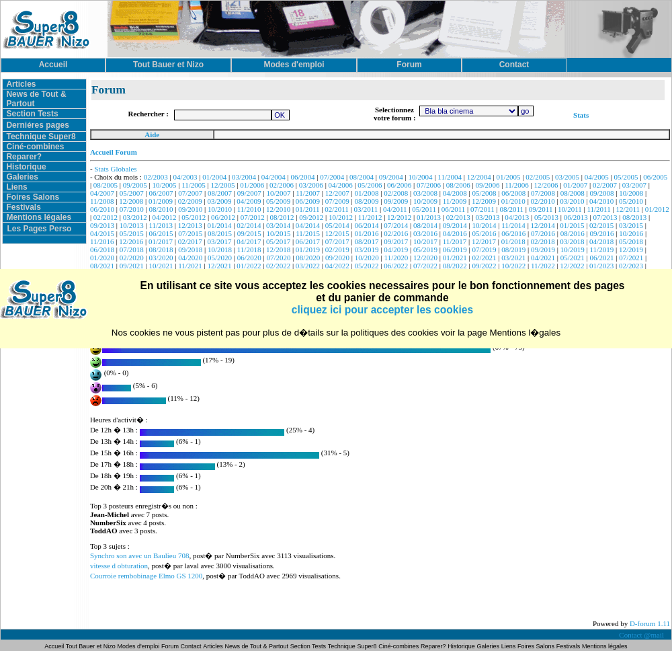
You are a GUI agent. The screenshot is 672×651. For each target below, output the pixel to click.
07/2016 (543, 233)
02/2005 (538, 177)
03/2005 (567, 177)
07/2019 (484, 249)
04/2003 (185, 177)
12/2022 (572, 266)
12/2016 (131, 241)
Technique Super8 (40, 136)
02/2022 (278, 266)
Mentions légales (38, 217)
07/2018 (132, 249)
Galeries (22, 177)
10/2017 (425, 241)
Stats (581, 115)
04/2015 (102, 233)
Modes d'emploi (139, 646)
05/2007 (132, 193)
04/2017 (249, 241)
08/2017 (366, 241)
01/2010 (513, 201)
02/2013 (458, 217)
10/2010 (220, 209)
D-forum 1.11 (650, 623)
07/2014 (396, 225)
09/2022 (484, 266)
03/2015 (631, 225)
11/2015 (308, 233)
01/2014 (220, 225)
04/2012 (164, 217)
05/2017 (278, 241)
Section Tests (32, 113)
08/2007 (220, 193)
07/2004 (332, 177)
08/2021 (102, 266)
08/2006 (458, 185)
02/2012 (105, 217)
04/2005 (597, 177)
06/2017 (308, 241)
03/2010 (572, 201)
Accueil (54, 646)
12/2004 (479, 177)
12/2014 (543, 225)
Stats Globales (115, 169)
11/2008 (102, 201)
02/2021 (484, 258)
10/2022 (513, 266)
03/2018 (572, 241)
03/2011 (366, 209)
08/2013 (634, 217)
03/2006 (311, 185)
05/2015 (132, 233)
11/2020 (396, 258)
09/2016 (602, 233)
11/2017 (455, 241)
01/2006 (252, 185)
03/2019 (366, 249)
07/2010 (132, 209)
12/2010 (278, 209)
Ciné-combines (35, 146)
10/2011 (570, 209)
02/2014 (249, 225)
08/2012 (281, 217)
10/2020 (367, 258)
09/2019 (543, 249)
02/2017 (190, 241)
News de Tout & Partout (256, 646)
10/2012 (341, 217)
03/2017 (220, 241)
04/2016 (455, 233)
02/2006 (281, 185)
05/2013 (546, 217)
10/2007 (279, 193)
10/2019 (572, 249)
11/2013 (161, 225)
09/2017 (396, 241)
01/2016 (366, 233)
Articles (21, 84)
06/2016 (513, 233)
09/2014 (455, 225)
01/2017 (161, 241)
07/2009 (337, 201)
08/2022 (455, 266)
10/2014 (484, 225)
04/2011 (395, 209)
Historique (26, 166)
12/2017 (484, 241)
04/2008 (455, 193)
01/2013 (429, 217)
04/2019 (396, 249)
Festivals (23, 207)
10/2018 (220, 249)
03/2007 (634, 185)
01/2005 (508, 177)
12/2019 (631, 249)
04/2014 (308, 225)
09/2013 (102, 225)
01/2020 (102, 258)
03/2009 (220, 201)
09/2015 (249, 233)
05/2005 (626, 177)
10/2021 (161, 266)
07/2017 (337, 241)
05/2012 (193, 217)
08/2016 (572, 233)
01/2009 (161, 201)
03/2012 (135, 217)
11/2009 (455, 201)
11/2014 (513, 225)
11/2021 (190, 266)
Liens (16, 187)
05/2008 (484, 193)
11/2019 (602, 249)
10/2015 (279, 233)
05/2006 (370, 185)
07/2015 (190, 233)
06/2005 (655, 177)
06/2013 (576, 217)
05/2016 (484, 233)
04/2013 (517, 217)
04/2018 (601, 241)
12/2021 (220, 266)
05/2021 (572, 258)
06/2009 (308, 201)
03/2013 (487, 217)
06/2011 (454, 209)
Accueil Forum (113, 152)
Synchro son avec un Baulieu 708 (140, 555)
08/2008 (572, 193)
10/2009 (425, 201)
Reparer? (24, 156)
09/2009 (396, 201)
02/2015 (601, 225)
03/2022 (308, 266)
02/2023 (631, 266)
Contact (191, 646)
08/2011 (511, 209)
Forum (171, 646)
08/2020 (308, 258)
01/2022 (249, 266)
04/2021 (543, 258)
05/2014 (337, 225)
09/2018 (190, 249)
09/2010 (190, 209)
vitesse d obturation (119, 566)
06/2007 (161, 193)
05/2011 (424, 209)
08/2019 (513, 249)
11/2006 (517, 185)
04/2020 (190, 258)
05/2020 (220, 258)
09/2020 (337, 258)
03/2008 (425, 193)
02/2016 (396, 233)
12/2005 (223, 185)
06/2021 (602, 258)
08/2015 (220, 233)
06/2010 (102, 209)
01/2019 (308, 249)
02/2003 (156, 177)
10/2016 (631, 233)
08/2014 (425, 225)
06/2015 (161, 233)
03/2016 (425, 233)
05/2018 (631, 241)
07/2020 (279, 258)
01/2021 (455, 258)
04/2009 (249, 201)
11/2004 (449, 177)
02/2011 (337, 209)
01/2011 (308, 209)
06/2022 (396, 266)
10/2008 (631, 193)
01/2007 (575, 185)
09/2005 (135, 185)
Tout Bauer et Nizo (91, 646)
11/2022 (543, 266)
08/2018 (161, 249)
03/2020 (161, 258)
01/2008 (366, 193)
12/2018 (278, 249)
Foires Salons (32, 197)
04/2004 (273, 177)
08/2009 (366, 201)
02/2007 (605, 185)
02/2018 (543, 241)
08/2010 (161, 209)
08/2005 (105, 185)
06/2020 (249, 258)
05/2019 (425, 249)
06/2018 (102, 249)
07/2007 (190, 193)
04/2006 (341, 185)
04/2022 (337, 266)
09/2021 (132, 266)
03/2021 (513, 258)
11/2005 (193, 185)
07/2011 (482, 209)
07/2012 (253, 217)
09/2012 (311, 217)
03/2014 (278, 225)
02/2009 (190, 201)
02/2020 (132, 258)
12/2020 (425, 258)
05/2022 (366, 266)
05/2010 (631, 201)
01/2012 (657, 209)
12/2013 (190, 225)
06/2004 (303, 177)
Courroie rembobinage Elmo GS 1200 (146, 576)
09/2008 (602, 193)
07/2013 (605, 217)
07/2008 (543, 193)
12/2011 (628, 209)
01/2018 (513, 241)
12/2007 (337, 193)
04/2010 (601, 201)
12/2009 (484, 201)
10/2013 (132, 225)
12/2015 (337, 233)
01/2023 (601, 266)
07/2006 (429, 185)
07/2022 (425, 266)
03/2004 (244, 177)
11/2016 (102, 241)
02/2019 (337, 249)
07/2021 (631, 258)
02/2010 (543, 201)
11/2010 (249, 209)
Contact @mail (642, 635)
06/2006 (399, 185)
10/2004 (421, 177)
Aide (151, 134)
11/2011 (598, 209)
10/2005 (164, 185)
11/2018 (249, 249)
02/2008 (396, 193)
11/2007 (308, 193)
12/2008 (131, 201)
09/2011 (541, 209)
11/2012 (370, 217)
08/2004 (361, 177)
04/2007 (102, 193)
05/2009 (278, 201)
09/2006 (487, 185)
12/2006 (546, 185)
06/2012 (223, 217)
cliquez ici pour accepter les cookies (382, 309)
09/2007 (249, 193)
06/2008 (513, 193)
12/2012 (399, 217)
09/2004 (391, 177)
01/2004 (214, 177)
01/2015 (572, 225)
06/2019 (455, 249)
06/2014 (366, 225)
